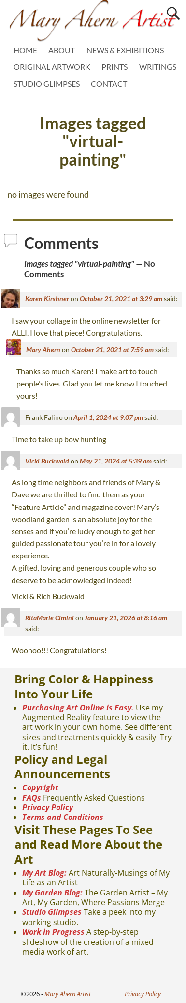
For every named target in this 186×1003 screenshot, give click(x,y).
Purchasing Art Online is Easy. (78, 707)
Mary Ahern (43, 349)
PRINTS (114, 66)
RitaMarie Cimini (49, 618)
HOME (25, 50)
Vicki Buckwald (47, 461)
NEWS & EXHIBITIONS (125, 50)
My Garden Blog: (52, 892)
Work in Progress (53, 931)
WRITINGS (157, 66)
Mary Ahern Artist (67, 993)
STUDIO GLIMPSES (47, 83)
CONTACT (109, 83)
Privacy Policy (47, 807)
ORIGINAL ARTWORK (52, 66)
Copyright (40, 787)
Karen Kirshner (47, 298)
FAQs (31, 797)
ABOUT (61, 50)
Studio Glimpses (52, 912)
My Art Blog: (44, 872)
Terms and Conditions (62, 817)
